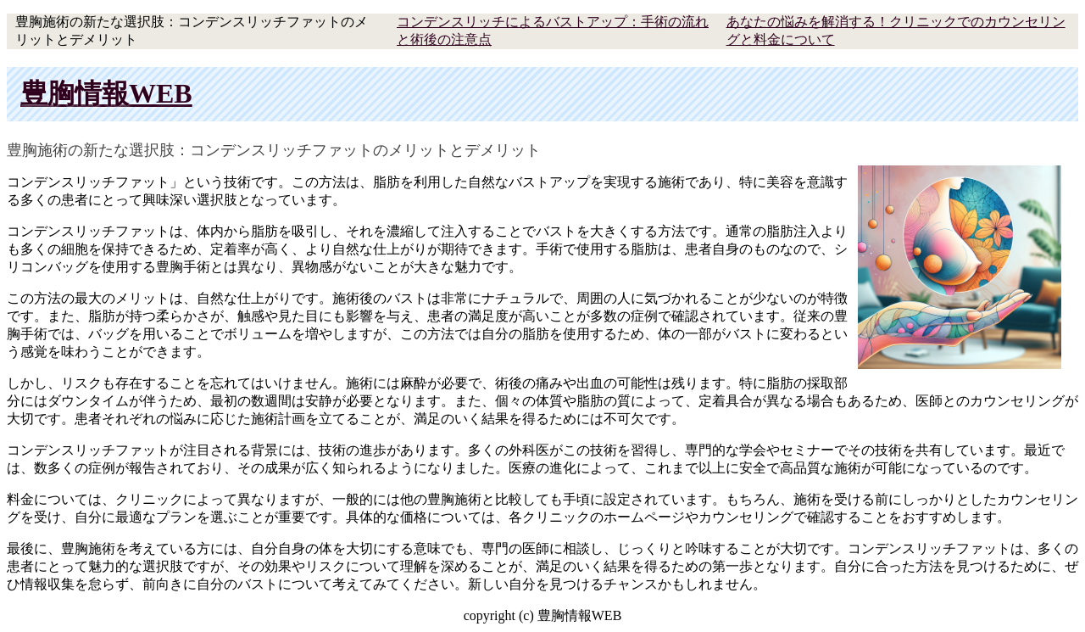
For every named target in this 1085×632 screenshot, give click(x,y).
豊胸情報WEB (106, 93)
